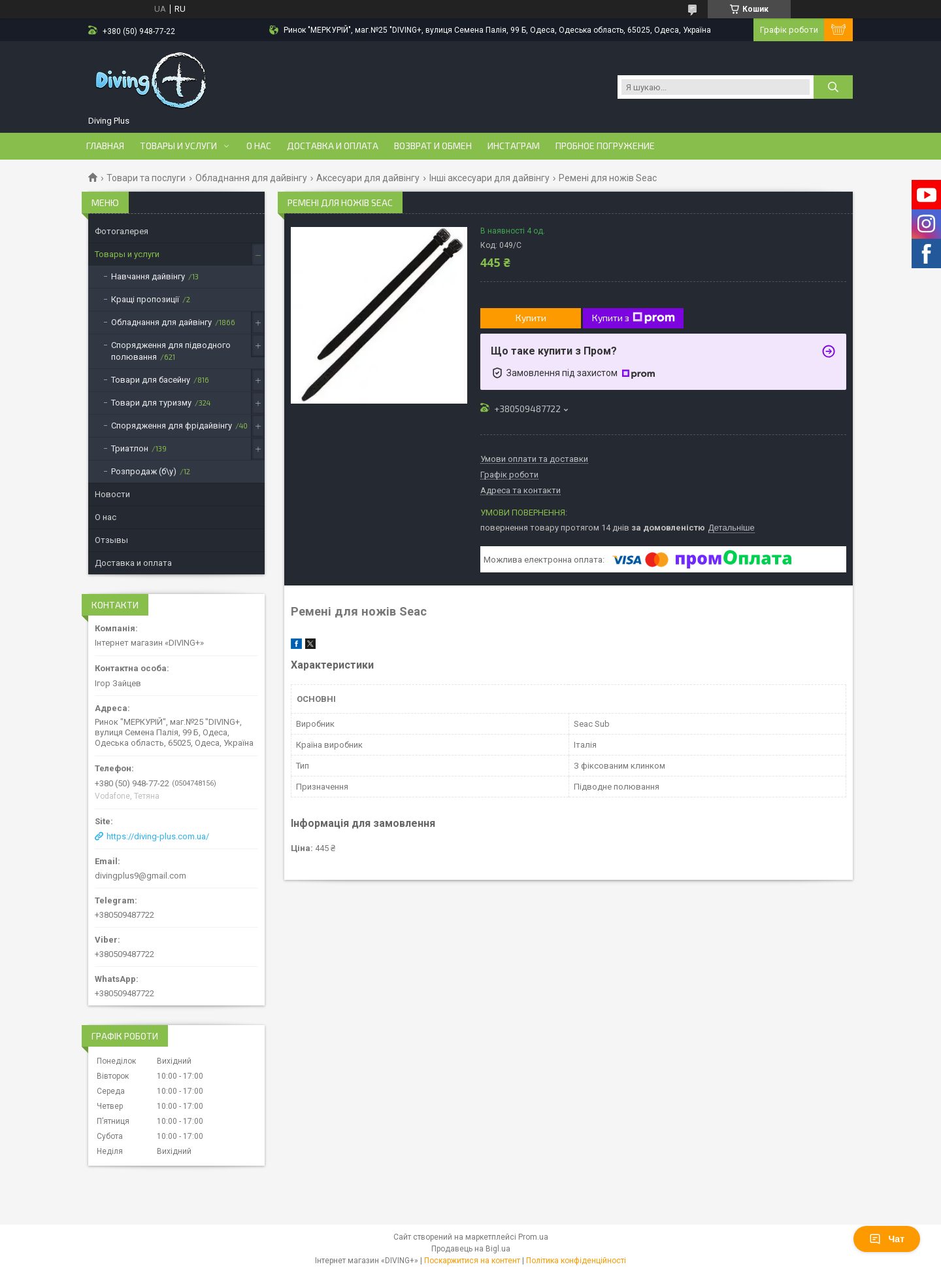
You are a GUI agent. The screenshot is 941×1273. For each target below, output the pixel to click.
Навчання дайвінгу (148, 276)
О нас (258, 145)
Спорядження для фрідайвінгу (171, 425)
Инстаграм (513, 145)
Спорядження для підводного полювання (171, 351)
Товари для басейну (150, 380)
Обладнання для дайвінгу (251, 178)
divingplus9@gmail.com (140, 876)
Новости (112, 494)
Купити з (633, 318)
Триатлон (129, 448)
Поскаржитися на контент (472, 1260)
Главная (105, 145)
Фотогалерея (121, 231)
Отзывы (111, 540)
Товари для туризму (151, 403)
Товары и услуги (178, 145)
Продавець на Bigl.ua (470, 1248)
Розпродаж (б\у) (143, 471)
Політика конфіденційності (576, 1260)
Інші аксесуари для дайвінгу (489, 178)
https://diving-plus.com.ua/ (158, 836)
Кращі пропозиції (145, 299)
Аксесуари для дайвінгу (368, 178)
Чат (886, 1239)
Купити (531, 317)
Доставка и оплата (332, 145)
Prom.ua (533, 1237)
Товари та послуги (146, 178)
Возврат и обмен (433, 145)
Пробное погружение (605, 145)
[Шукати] (833, 87)
